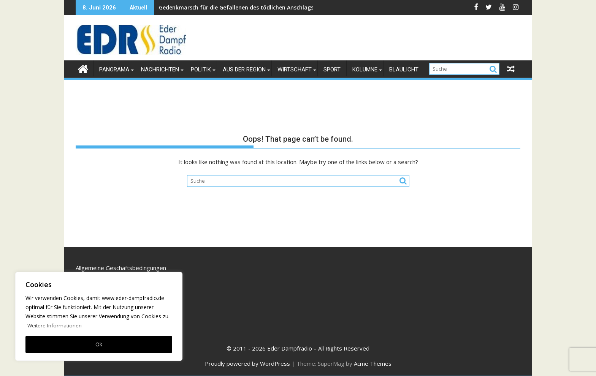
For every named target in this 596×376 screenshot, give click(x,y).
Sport (332, 69)
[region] (98, 316)
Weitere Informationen (55, 325)
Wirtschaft (294, 69)
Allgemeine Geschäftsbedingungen (121, 268)
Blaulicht (403, 69)
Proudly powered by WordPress (247, 363)
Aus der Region (244, 69)
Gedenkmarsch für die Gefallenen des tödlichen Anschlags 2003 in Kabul (203, 7)
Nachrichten (160, 69)
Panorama (114, 69)
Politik (201, 69)
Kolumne (364, 69)
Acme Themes (373, 363)
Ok (98, 344)
